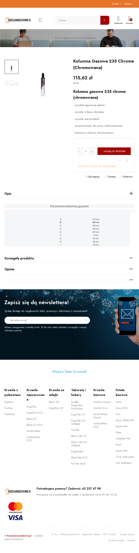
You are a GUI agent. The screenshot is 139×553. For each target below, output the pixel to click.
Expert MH (122, 426)
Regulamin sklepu (91, 534)
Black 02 (54, 402)
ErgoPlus (32, 407)
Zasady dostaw (127, 534)
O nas (54, 534)
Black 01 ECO (35, 425)
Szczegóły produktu (19, 258)
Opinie (9, 269)
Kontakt (131, 540)
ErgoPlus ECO (35, 413)
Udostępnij (93, 177)
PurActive (9, 414)
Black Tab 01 (78, 436)
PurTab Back (78, 464)
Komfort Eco (101, 408)
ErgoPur (9, 402)
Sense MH (121, 451)
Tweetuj (111, 177)
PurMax (8, 408)
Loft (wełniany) (124, 463)
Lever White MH (125, 420)
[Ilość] (85, 151)
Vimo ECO (122, 408)
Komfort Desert (102, 402)
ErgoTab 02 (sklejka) (78, 422)
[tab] (69, 193)
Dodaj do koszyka (114, 151)
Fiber (118, 432)
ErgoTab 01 (78, 414)
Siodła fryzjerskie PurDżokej (76, 405)
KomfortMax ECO (33, 438)
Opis (7, 193)
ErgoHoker (77, 451)
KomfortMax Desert (100, 415)
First (118, 414)
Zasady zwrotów (116, 540)
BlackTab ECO (79, 457)
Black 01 (31, 419)
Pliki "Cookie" (110, 534)
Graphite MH (123, 439)
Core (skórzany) (125, 457)
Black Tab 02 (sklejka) (79, 443)
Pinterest (127, 177)
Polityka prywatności (70, 534)
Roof (118, 445)
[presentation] (34, 342)
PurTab (75, 430)
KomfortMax (33, 431)
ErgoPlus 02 (56, 408)
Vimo (119, 402)
